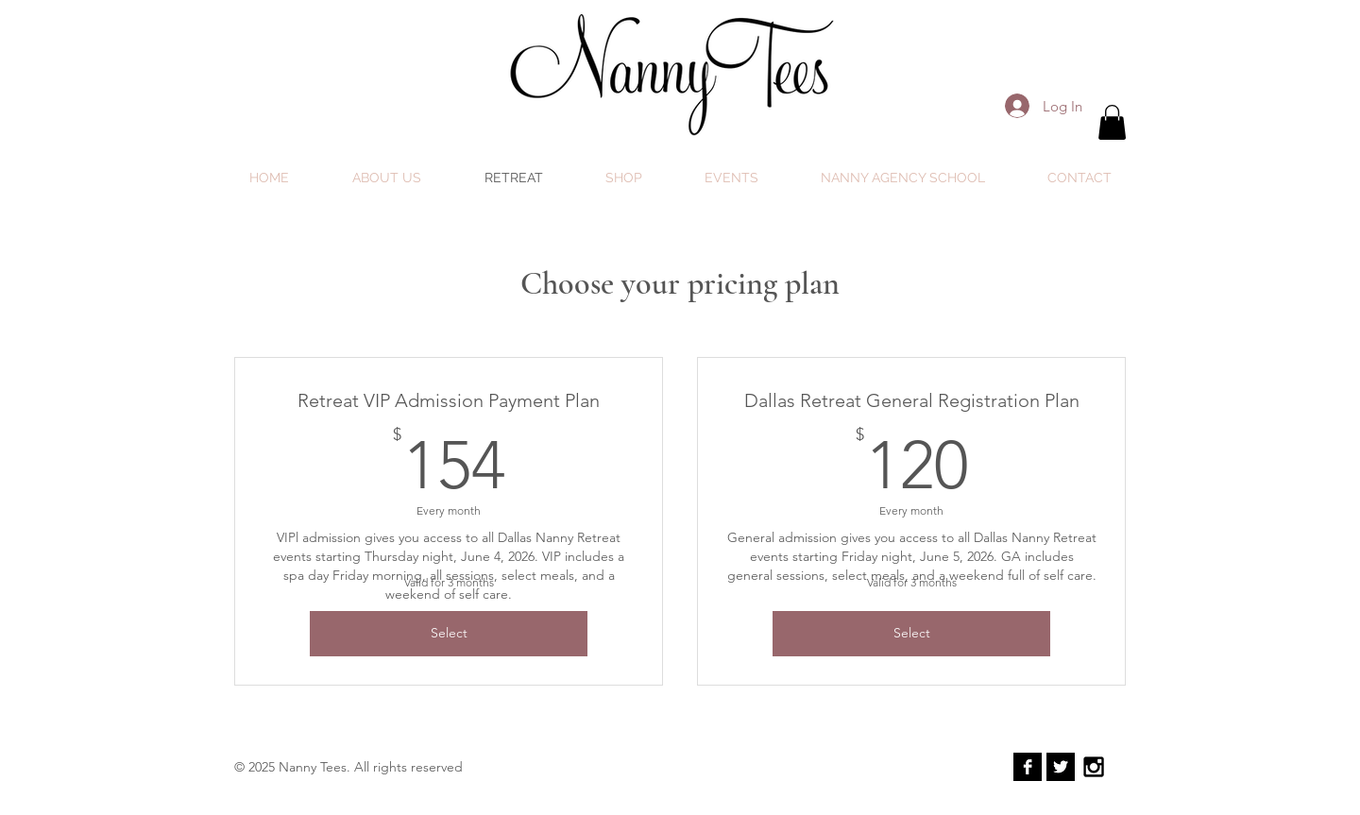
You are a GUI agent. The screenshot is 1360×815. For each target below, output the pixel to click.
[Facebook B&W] (1027, 767)
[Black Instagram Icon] (1094, 767)
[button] (1112, 122)
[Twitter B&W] (1060, 767)
